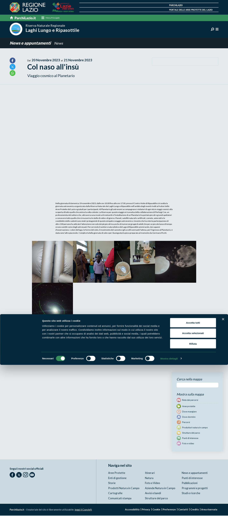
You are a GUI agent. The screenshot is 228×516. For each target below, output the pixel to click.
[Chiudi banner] (223, 470)
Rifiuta (193, 494)
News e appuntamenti (32, 43)
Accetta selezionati (193, 484)
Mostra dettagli (169, 509)
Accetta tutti (193, 473)
